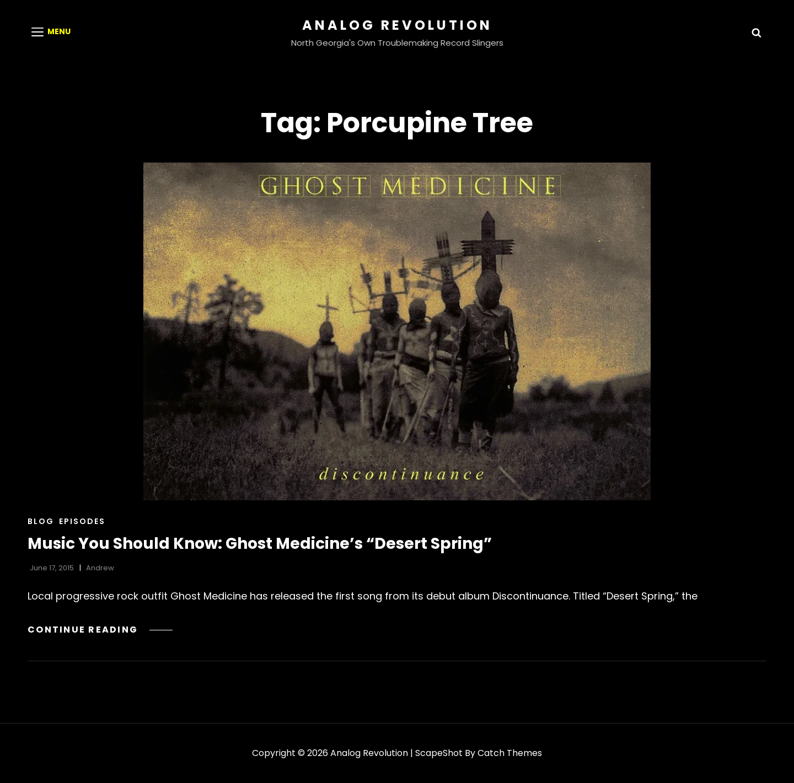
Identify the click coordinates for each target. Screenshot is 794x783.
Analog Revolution (397, 25)
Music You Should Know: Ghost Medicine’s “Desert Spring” (260, 543)
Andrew (100, 568)
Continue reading (100, 629)
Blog (41, 521)
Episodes (82, 521)
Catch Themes (510, 753)
